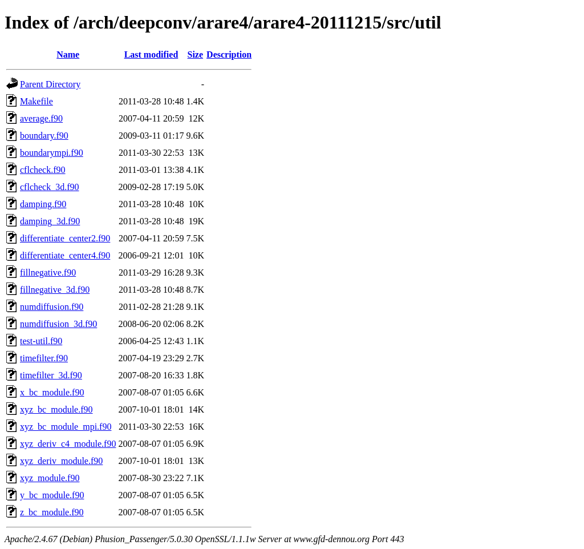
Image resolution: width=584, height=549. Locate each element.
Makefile (36, 101)
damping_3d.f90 (50, 221)
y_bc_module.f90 (52, 495)
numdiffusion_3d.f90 (58, 324)
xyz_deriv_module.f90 (61, 461)
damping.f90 (43, 204)
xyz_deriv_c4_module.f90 (68, 444)
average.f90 (41, 118)
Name (67, 54)
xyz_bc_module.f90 (56, 409)
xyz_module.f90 (49, 478)
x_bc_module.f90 (52, 392)
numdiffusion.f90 (51, 307)
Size (196, 54)
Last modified (151, 54)
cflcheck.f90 (43, 170)
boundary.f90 (44, 135)
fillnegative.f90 (48, 272)
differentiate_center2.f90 (65, 238)
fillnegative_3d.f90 (55, 289)
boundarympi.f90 (51, 153)
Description (229, 54)
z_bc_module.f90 (52, 512)
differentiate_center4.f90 (65, 255)
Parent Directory (50, 84)
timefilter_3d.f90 (51, 375)
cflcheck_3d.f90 (49, 187)
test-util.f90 (41, 341)
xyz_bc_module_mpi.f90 (65, 426)
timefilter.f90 (44, 358)
